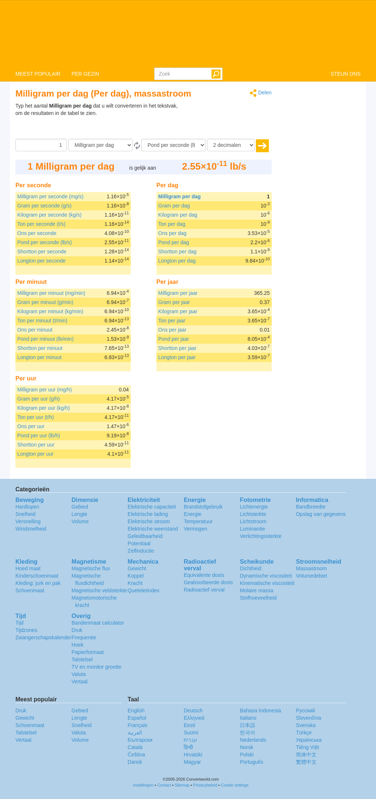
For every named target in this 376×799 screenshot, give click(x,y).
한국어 (247, 732)
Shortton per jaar (177, 348)
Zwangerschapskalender (43, 637)
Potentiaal (139, 543)
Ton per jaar (171, 320)
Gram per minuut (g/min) (45, 302)
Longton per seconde (41, 261)
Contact (164, 785)
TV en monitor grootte (96, 667)
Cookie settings (235, 785)
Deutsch (193, 710)
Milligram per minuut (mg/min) (51, 293)
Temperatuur (198, 521)
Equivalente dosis (204, 575)
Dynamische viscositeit (266, 576)
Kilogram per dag (178, 215)
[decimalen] (231, 145)
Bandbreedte (310, 507)
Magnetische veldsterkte (99, 590)
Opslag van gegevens (321, 514)
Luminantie (252, 529)
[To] (173, 145)
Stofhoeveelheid (258, 598)
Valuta (79, 674)
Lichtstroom (253, 521)
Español (137, 718)
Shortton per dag (177, 251)
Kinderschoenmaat (36, 576)
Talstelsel (82, 659)
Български (140, 740)
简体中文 (306, 755)
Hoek (78, 645)
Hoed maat (27, 568)
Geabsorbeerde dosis (208, 582)
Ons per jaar (172, 330)
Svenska (306, 725)
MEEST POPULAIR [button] (38, 74)
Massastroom (311, 568)
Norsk (246, 747)
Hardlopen (27, 507)
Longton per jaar (177, 357)
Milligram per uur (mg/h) (44, 390)
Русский (305, 710)
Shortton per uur (35, 445)
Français (138, 725)
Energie (192, 514)
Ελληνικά (194, 718)
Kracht (135, 583)
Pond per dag (173, 242)
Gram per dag (174, 206)
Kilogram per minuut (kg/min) (50, 311)
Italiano (248, 718)
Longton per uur (35, 454)
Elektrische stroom (149, 521)
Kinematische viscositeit (267, 583)
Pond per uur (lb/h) (38, 435)
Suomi (191, 732)
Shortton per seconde (41, 251)
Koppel (136, 576)
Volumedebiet (311, 576)
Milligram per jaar (178, 293)
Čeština (136, 755)
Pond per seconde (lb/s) (44, 242)
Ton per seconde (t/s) (41, 224)
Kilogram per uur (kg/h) (43, 408)
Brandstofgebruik (203, 507)
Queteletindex (143, 590)
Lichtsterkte (253, 514)
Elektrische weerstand (153, 529)
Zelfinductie (141, 551)
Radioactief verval (204, 590)
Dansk (135, 762)
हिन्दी (188, 747)
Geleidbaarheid (145, 536)
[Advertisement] (226, 120)
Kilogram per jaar (178, 311)
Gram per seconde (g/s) (44, 206)
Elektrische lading (148, 514)
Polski (246, 755)
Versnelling (28, 521)
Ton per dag (171, 224)
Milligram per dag (179, 196)
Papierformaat (88, 652)
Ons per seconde (37, 233)
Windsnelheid (30, 529)
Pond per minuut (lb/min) (45, 339)
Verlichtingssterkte (261, 536)
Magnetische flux (91, 568)
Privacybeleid (205, 785)
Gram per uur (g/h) (38, 399)
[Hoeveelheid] (41, 145)
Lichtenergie (254, 507)
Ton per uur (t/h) (35, 417)
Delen (260, 93)
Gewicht (137, 568)
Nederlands (253, 740)
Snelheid (25, 514)
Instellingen (143, 785)
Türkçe (304, 732)
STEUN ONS (345, 74)
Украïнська (309, 740)
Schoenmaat (29, 590)
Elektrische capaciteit (152, 507)
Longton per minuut (39, 357)
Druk (77, 630)
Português (251, 762)
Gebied (80, 507)
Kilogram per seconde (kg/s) (49, 215)
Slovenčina (308, 718)
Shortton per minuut (39, 348)
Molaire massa (256, 590)
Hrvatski (193, 755)
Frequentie (84, 637)
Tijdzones (26, 630)
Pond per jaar (173, 339)
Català (135, 747)
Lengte (79, 514)
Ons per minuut (35, 330)
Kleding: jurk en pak (38, 583)
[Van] (100, 145)
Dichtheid (250, 568)
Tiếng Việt (307, 747)
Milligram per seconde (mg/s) (50, 196)
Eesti (189, 725)
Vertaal (80, 681)
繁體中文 (306, 762)
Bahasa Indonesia (260, 710)
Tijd (19, 623)
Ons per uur (30, 426)
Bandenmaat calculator (98, 623)
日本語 (247, 725)
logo (188, 33)
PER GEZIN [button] (85, 74)
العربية (135, 732)
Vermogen (195, 529)
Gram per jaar (174, 302)
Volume (80, 521)
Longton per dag (177, 261)
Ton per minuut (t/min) (42, 320)
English (136, 710)
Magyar (192, 762)
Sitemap (182, 785)
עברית (190, 740)
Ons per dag (172, 233)
